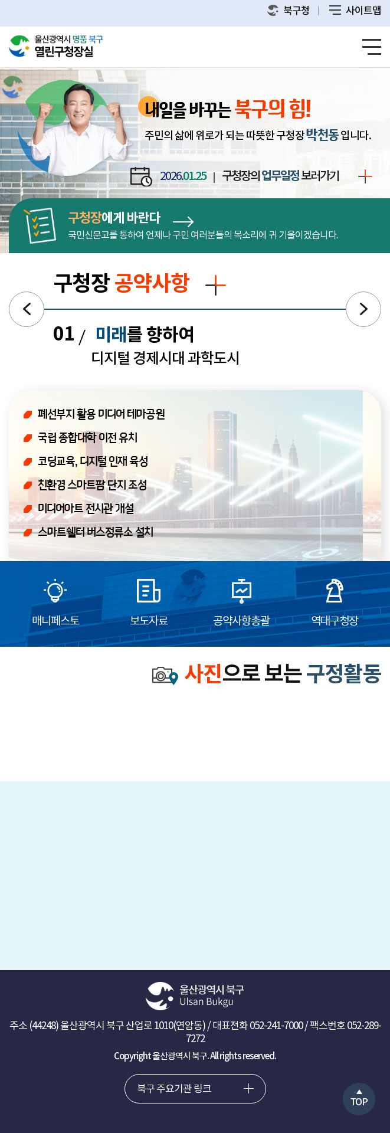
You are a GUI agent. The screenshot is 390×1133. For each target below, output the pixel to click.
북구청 (288, 11)
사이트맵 (355, 11)
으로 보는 (266, 675)
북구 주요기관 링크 (174, 1089)
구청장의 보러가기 (297, 177)
